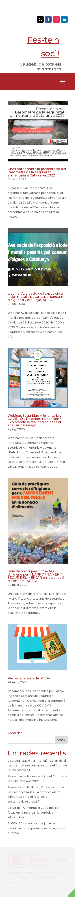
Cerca (61, 739)
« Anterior (15, 733)
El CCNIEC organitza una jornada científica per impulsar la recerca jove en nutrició (37, 828)
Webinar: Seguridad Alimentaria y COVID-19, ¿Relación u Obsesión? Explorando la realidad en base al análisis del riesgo (34, 420)
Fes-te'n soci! (43, 46)
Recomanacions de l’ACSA (29, 678)
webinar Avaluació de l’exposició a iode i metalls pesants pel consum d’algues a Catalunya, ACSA (35, 297)
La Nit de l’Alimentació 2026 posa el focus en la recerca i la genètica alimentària (33, 812)
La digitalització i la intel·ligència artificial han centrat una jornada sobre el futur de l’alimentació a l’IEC (37, 765)
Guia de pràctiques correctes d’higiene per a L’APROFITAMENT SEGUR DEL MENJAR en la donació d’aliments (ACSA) (36, 576)
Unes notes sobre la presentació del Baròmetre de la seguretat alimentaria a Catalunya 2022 (37, 172)
